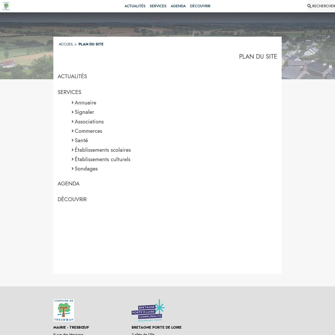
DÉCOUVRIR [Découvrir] (72, 199)
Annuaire (85, 102)
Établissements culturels (102, 159)
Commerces (88, 130)
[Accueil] (6, 6)
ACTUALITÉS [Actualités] (72, 76)
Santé (81, 140)
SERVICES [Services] (69, 92)
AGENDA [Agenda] (69, 183)
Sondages (86, 168)
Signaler (84, 112)
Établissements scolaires (103, 149)
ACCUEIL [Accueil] (66, 44)
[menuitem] (135, 6)
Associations (89, 121)
